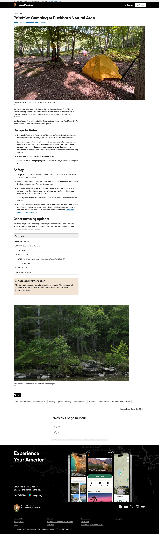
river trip (92, 402)
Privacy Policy (19, 522)
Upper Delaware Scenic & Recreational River (32, 23)
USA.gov (118, 519)
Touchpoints (95, 440)
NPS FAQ (50, 525)
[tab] (46, 255)
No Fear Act (85, 519)
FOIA (16, 525)
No (59, 432)
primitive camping (64, 402)
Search (129, 5)
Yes (59, 427)
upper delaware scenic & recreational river (30, 402)
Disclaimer (85, 522)
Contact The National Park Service (60, 522)
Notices (50, 519)
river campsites (79, 402)
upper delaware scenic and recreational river (114, 402)
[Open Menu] (140, 5)
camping (52, 402)
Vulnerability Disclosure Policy (92, 525)
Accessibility (18, 519)
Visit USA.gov (63, 529)
